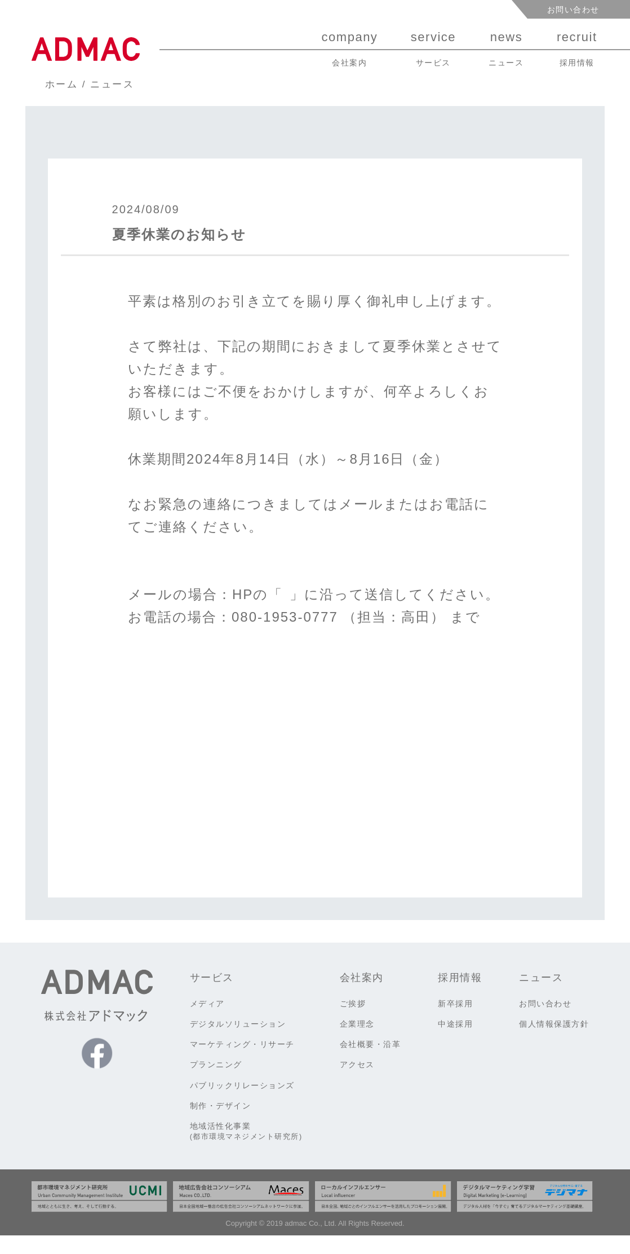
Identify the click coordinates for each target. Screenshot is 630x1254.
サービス (212, 996)
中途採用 (455, 1042)
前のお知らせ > (475, 854)
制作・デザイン (220, 1124)
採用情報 (460, 996)
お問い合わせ (573, 9)
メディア (207, 1022)
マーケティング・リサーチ (242, 1062)
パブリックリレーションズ (242, 1103)
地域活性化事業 (246, 1149)
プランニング (216, 1083)
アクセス (357, 1083)
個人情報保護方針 (554, 1042)
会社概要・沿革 (370, 1062)
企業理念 (357, 1042)
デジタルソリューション (238, 1042)
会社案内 (362, 996)
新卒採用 (455, 1022)
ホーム (61, 84)
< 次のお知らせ (155, 854)
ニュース (112, 84)
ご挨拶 (353, 1022)
